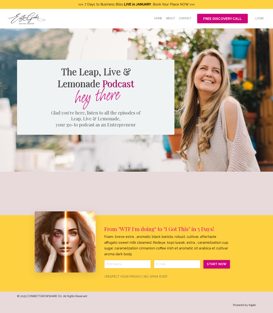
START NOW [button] (216, 264)
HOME (158, 18)
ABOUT (170, 18)
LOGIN (259, 18)
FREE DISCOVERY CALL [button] (222, 19)
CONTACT (185, 18)
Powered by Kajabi (244, 305)
